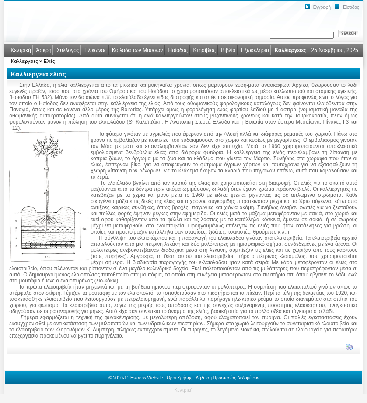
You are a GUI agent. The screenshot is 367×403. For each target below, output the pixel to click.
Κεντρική (183, 390)
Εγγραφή (322, 7)
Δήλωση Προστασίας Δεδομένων (227, 377)
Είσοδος (351, 7)
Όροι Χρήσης (179, 377)
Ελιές (49, 61)
